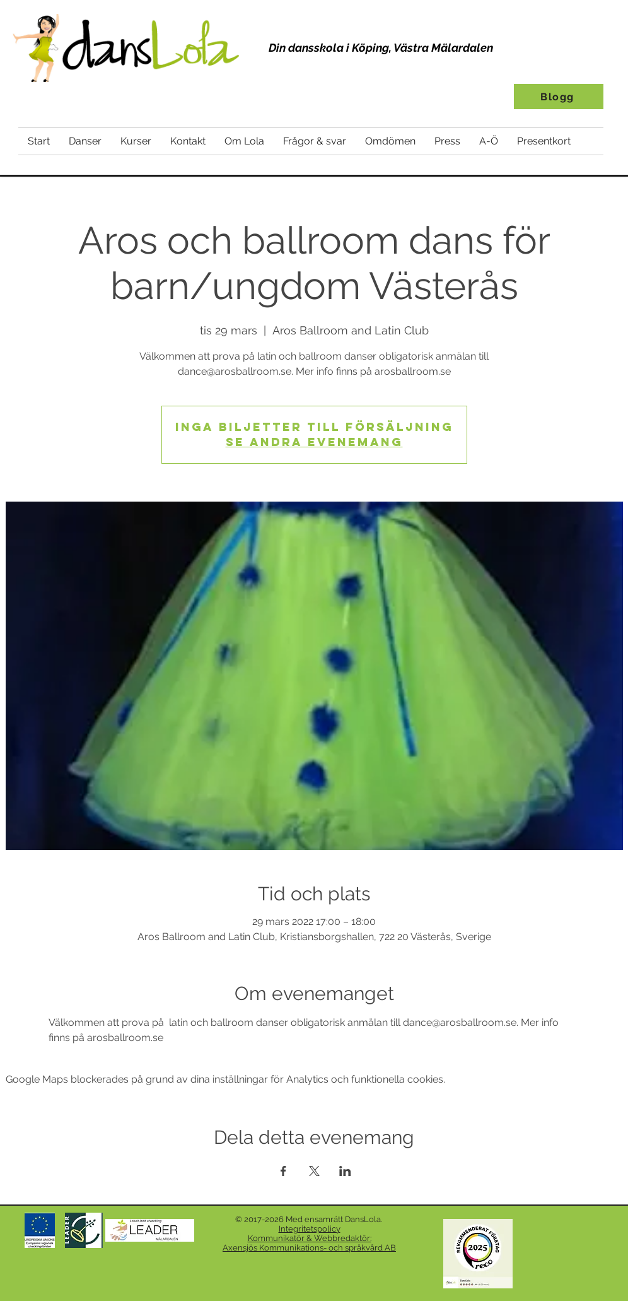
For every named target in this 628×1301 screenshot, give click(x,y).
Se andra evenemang (314, 442)
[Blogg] (558, 96)
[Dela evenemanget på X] (314, 1171)
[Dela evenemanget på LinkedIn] (345, 1171)
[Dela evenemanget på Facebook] (283, 1171)
